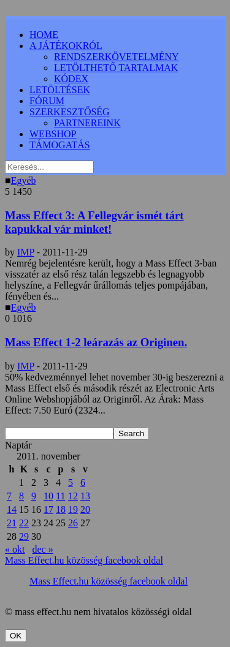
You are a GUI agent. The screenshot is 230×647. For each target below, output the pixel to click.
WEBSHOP (52, 134)
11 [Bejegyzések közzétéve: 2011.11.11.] (60, 496)
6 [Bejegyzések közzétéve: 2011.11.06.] (82, 482)
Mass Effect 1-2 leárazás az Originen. (96, 342)
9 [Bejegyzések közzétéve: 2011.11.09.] (33, 496)
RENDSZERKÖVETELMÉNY (116, 56)
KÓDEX (71, 79)
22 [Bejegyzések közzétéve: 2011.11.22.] (24, 523)
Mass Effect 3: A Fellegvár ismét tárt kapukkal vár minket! (94, 222)
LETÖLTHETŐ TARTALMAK (116, 67)
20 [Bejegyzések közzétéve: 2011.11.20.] (85, 509)
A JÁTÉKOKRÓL (65, 45)
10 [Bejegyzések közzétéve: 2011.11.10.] (48, 496)
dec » (42, 549)
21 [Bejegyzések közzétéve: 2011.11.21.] (12, 523)
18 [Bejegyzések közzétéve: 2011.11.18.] (61, 509)
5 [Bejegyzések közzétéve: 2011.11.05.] (70, 482)
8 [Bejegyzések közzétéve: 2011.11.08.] (21, 496)
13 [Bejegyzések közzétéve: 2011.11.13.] (85, 496)
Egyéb (23, 180)
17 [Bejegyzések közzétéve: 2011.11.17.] (48, 509)
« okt (15, 549)
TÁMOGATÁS (59, 145)
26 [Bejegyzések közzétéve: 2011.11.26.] (73, 523)
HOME (43, 34)
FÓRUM (46, 101)
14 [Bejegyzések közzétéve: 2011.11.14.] (12, 509)
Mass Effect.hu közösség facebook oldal (84, 560)
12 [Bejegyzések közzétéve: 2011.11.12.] (73, 496)
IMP (25, 252)
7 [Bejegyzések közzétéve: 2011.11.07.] (9, 496)
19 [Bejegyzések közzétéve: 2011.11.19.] (73, 509)
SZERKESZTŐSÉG (69, 112)
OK (15, 635)
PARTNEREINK (87, 123)
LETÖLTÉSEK (59, 90)
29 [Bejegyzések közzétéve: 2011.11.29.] (24, 536)
